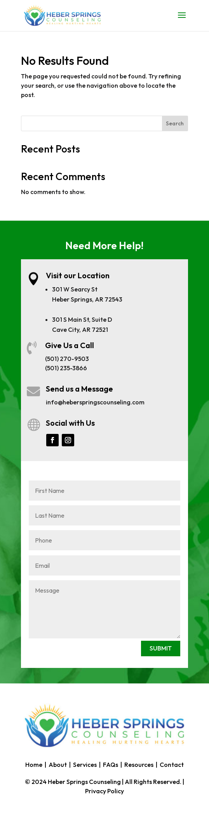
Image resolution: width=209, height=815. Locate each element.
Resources (138, 764)
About (58, 764)
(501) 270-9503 (67, 358)
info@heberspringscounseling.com (95, 402)
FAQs (110, 764)
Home (33, 764)
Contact (172, 764)
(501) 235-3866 (66, 368)
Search (175, 123)
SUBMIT (161, 648)
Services (85, 764)
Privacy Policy (104, 791)
